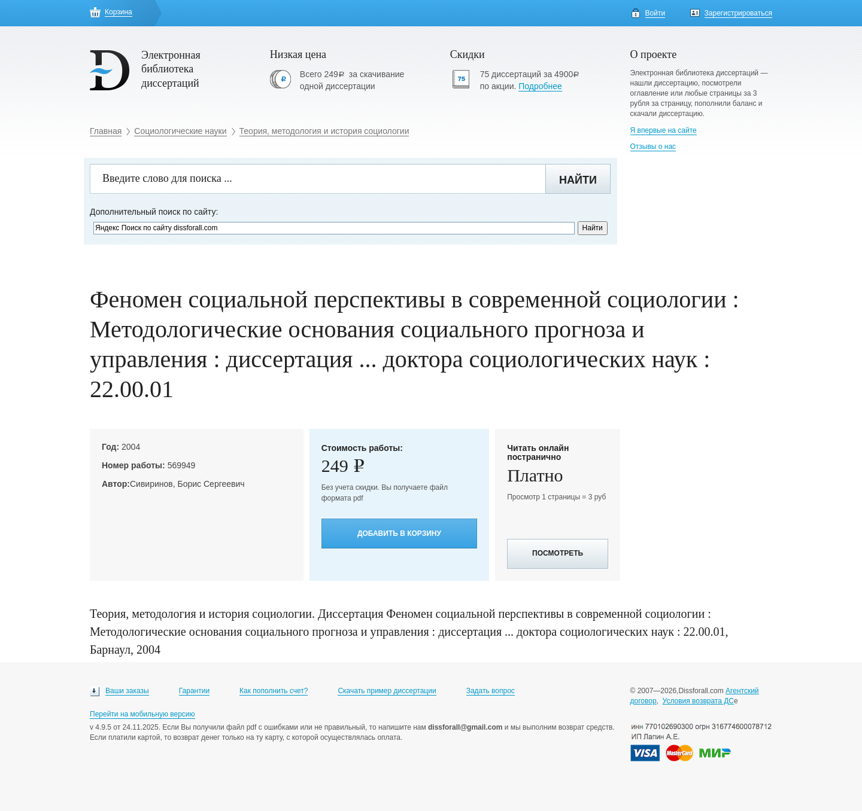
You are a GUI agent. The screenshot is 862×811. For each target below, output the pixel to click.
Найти (578, 180)
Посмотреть (557, 553)
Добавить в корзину (399, 533)
